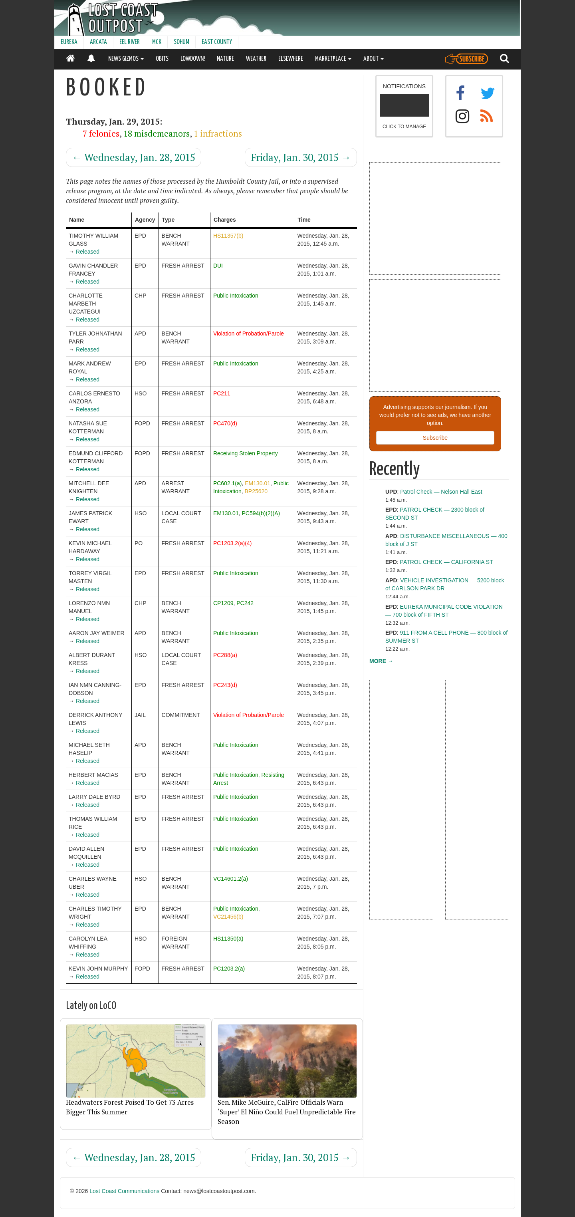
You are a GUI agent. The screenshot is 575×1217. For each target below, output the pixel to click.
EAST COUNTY (217, 42)
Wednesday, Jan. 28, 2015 (133, 157)
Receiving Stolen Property (245, 453)
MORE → (381, 661)
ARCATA (98, 42)
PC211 (221, 393)
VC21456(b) (228, 916)
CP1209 (223, 603)
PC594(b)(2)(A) (261, 513)
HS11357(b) (228, 235)
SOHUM (181, 42)
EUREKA (69, 42)
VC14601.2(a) (230, 879)
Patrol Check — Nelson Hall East (441, 491)
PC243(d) (225, 685)
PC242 (245, 603)
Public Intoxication (235, 295)
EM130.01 (257, 483)
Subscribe (435, 438)
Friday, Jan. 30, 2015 (301, 157)
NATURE (225, 59)
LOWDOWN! (192, 59)
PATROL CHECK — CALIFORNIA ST (446, 562)
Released (87, 251)
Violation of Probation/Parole (248, 333)
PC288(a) (225, 655)
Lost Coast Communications (124, 1191)
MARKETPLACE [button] (333, 59)
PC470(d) (225, 423)
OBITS (162, 59)
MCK (156, 42)
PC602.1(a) (227, 483)
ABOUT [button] (373, 59)
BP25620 (256, 491)
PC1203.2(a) (229, 968)
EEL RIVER (129, 42)
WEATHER (256, 59)
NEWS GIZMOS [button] (126, 59)
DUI (218, 265)
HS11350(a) (228, 938)
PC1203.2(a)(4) (232, 543)
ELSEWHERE (290, 59)
